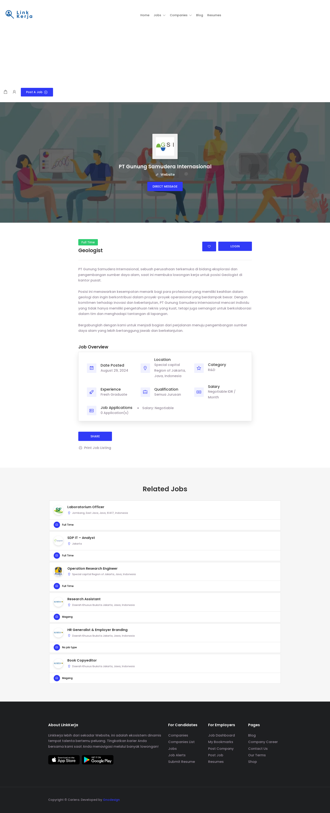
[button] (160, 15)
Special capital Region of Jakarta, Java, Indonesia (170, 370)
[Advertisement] (165, 56)
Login (235, 246)
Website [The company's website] (165, 174)
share (95, 436)
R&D (211, 369)
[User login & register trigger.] (14, 92)
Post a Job (37, 92)
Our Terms (257, 755)
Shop (252, 761)
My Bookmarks (220, 741)
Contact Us (258, 748)
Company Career (263, 741)
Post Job (215, 755)
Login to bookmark (209, 246)
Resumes (216, 761)
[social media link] (278, 799)
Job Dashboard (221, 735)
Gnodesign (111, 800)
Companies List (181, 741)
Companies (178, 735)
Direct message (165, 186)
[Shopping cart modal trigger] (5, 92)
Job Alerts (177, 755)
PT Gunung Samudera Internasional (165, 166)
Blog (252, 735)
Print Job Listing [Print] (94, 447)
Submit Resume (181, 761)
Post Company (221, 748)
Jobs (172, 748)
